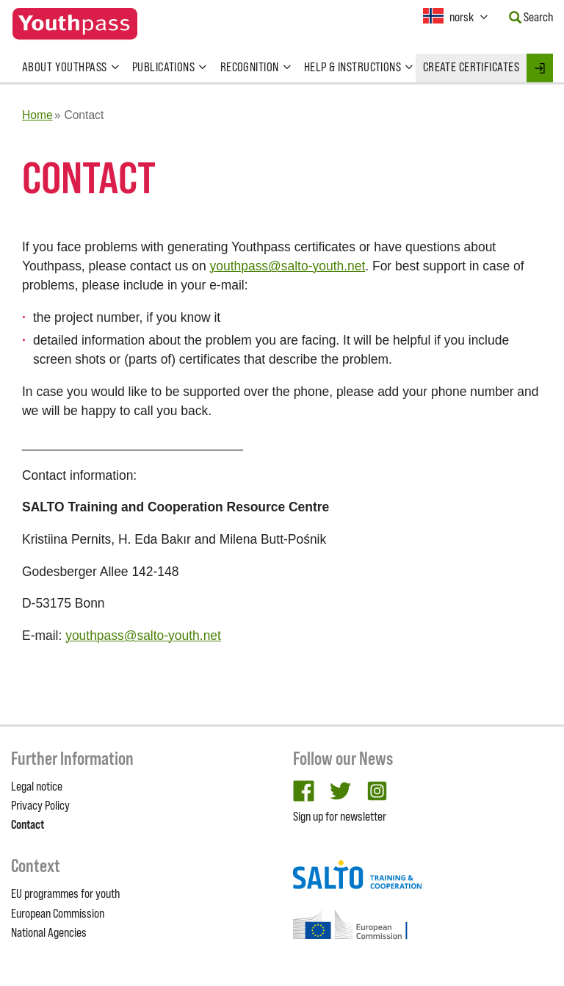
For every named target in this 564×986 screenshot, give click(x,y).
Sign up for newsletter (339, 816)
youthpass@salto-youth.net (288, 266)
